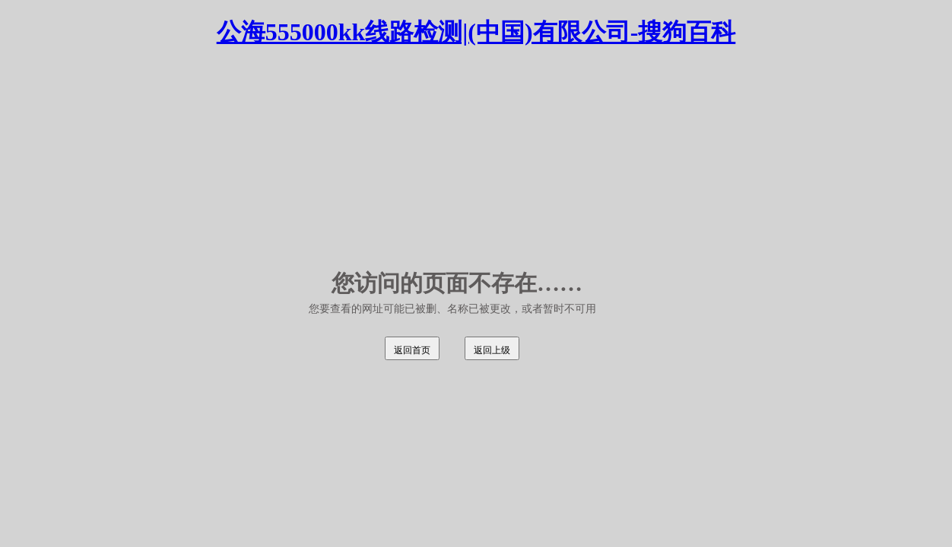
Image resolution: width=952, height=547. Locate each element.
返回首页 (412, 350)
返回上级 (492, 350)
